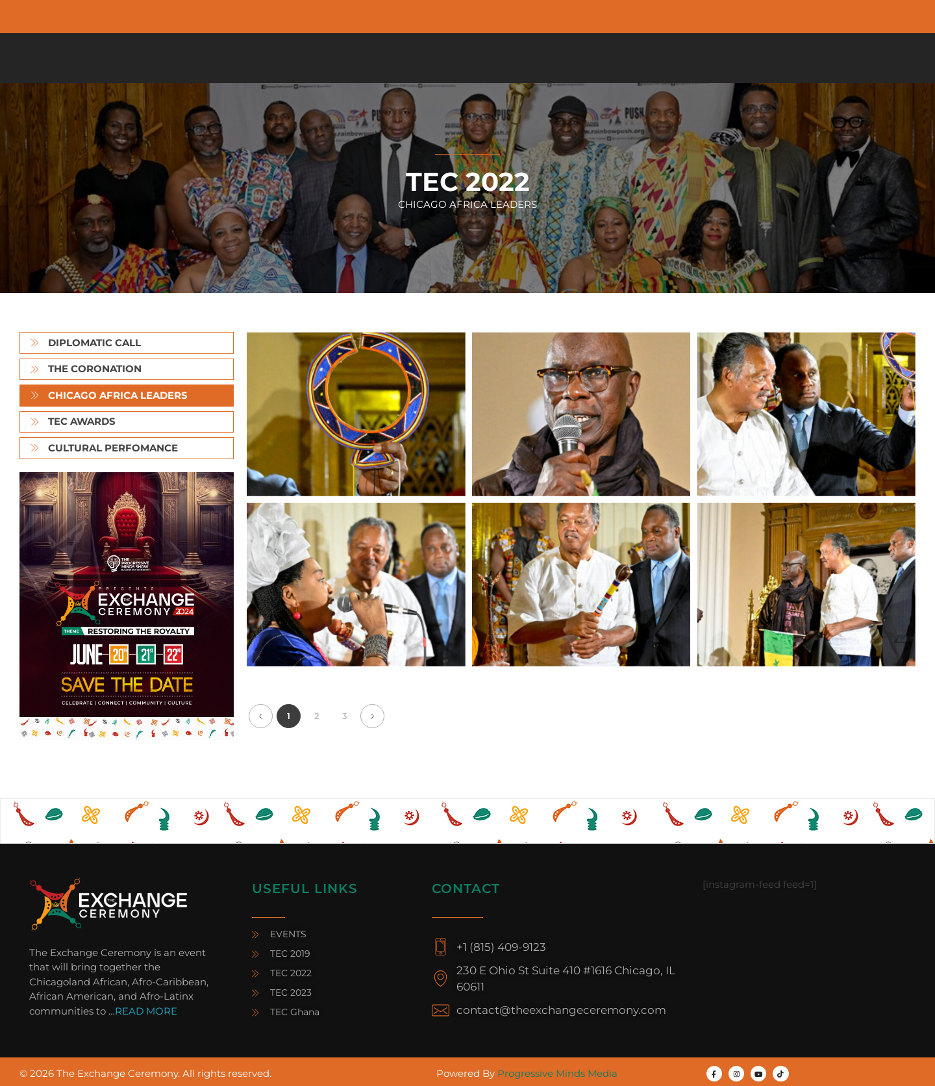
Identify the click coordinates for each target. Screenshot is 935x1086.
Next (372, 716)
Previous (261, 716)
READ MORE (146, 1011)
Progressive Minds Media (557, 1073)
